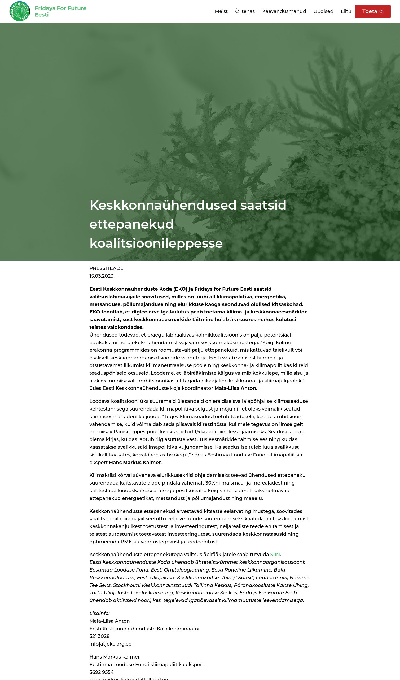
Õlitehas (245, 11)
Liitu (346, 11)
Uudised (323, 11)
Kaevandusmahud (284, 11)
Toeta (370, 11)
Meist (221, 11)
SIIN (275, 554)
